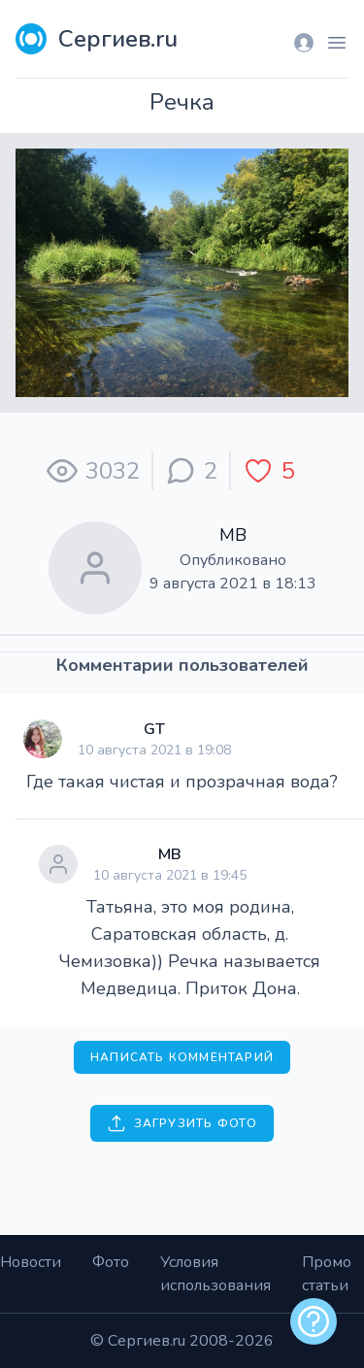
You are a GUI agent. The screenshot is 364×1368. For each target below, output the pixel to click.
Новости (30, 1262)
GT (154, 729)
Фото (110, 1262)
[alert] (313, 1321)
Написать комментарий (182, 1057)
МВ (233, 535)
